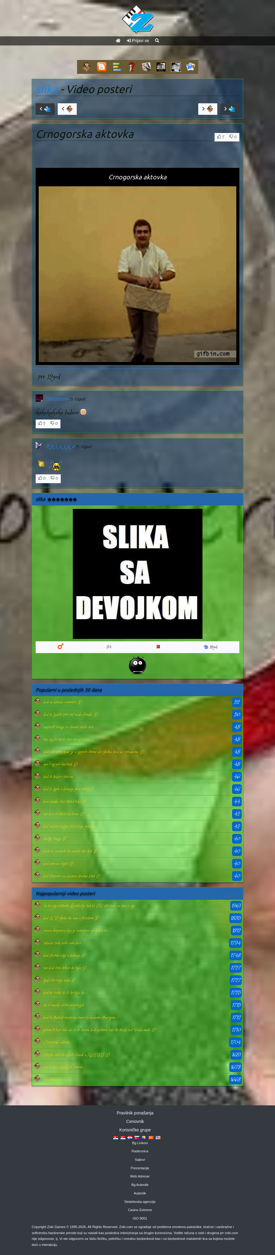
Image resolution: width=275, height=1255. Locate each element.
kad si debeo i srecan (58, 777)
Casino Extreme (140, 1210)
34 (109, 647)
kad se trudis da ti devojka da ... (65, 993)
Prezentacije (140, 1168)
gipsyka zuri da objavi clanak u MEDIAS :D (77, 1055)
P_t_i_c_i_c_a (60, 446)
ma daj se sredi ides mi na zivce (66, 739)
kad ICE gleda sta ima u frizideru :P (71, 918)
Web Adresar (140, 1176)
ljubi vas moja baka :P (59, 980)
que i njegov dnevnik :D (61, 764)
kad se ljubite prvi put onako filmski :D (71, 715)
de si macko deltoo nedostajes (63, 1005)
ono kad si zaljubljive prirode (63, 1067)
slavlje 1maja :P (55, 839)
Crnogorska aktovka (57, 1042)
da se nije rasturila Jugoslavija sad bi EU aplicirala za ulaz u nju (89, 906)
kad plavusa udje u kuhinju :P (64, 955)
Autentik (140, 1193)
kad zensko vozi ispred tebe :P (65, 801)
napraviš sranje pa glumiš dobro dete (69, 727)
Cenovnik (135, 1121)
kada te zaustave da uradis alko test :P (70, 851)
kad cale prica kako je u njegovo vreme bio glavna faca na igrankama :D (94, 752)
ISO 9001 (140, 1218)
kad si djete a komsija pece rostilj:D (69, 789)
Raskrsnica (139, 1151)
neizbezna (57, 398)
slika (47, 89)
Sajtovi (140, 1159)
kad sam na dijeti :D (58, 864)
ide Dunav (51, 1080)
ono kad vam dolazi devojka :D (65, 968)
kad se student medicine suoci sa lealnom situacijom (79, 1017)
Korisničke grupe (135, 1129)
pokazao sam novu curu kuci (62, 943)
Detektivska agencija (140, 1202)
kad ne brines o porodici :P (62, 702)
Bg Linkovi (140, 1143)
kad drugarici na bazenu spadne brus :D (72, 876)
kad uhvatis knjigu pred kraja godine (68, 826)
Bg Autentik (140, 1185)
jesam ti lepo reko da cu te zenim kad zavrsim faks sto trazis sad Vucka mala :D (100, 1030)
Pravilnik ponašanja (135, 1113)
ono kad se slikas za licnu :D (64, 814)
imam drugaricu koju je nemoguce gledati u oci (76, 931)
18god (210, 647)
